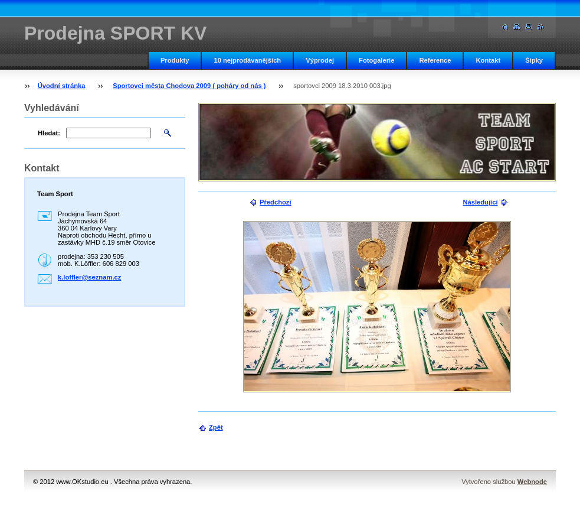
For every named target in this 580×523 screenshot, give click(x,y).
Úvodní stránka (62, 85)
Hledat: (49, 133)
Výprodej (320, 60)
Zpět (216, 427)
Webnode (532, 481)
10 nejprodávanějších (247, 60)
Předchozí (275, 202)
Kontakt (488, 60)
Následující (480, 202)
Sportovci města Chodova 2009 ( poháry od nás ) (189, 85)
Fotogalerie (376, 60)
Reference (435, 60)
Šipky (534, 60)
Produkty (174, 60)
